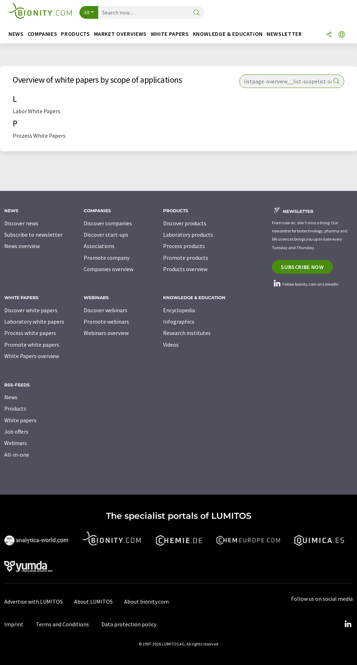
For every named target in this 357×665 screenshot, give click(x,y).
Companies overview (108, 269)
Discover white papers (30, 310)
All (87, 12)
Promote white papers (31, 344)
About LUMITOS (93, 601)
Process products (184, 245)
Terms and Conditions (62, 624)
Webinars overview (106, 332)
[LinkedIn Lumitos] (348, 624)
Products (15, 408)
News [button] (16, 34)
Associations (99, 245)
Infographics (178, 321)
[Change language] (342, 35)
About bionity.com (146, 601)
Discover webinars (105, 310)
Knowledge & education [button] (228, 34)
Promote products (185, 257)
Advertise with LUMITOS (33, 601)
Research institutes (187, 332)
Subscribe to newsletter (33, 234)
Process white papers (30, 332)
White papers (20, 420)
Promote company (106, 257)
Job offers (16, 431)
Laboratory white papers (34, 321)
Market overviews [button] (120, 34)
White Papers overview (31, 355)
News (10, 397)
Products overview (185, 269)
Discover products (184, 223)
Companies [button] (42, 34)
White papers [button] (170, 34)
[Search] (196, 13)
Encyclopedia (179, 310)
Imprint (13, 624)
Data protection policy (128, 624)
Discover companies (108, 223)
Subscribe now (302, 266)
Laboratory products (188, 234)
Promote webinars (106, 321)
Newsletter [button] (284, 34)
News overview (22, 245)
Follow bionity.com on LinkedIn (305, 284)
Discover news (21, 223)
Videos (171, 344)
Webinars (15, 442)
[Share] (329, 35)
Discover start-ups (106, 234)
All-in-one (16, 454)
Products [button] (75, 34)
